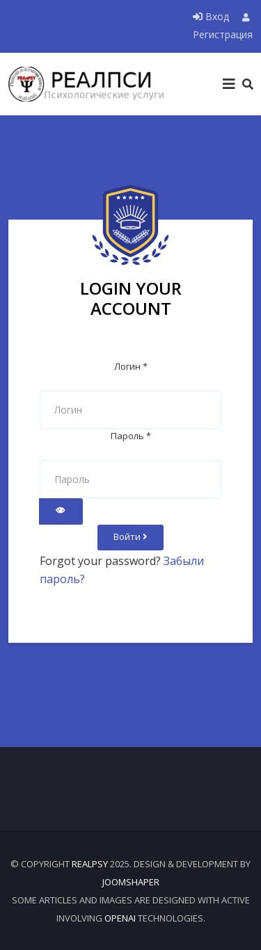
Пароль (131, 435)
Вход (212, 16)
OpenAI (120, 918)
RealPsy (90, 864)
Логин (131, 366)
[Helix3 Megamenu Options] (229, 84)
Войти (130, 536)
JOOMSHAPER (130, 882)
